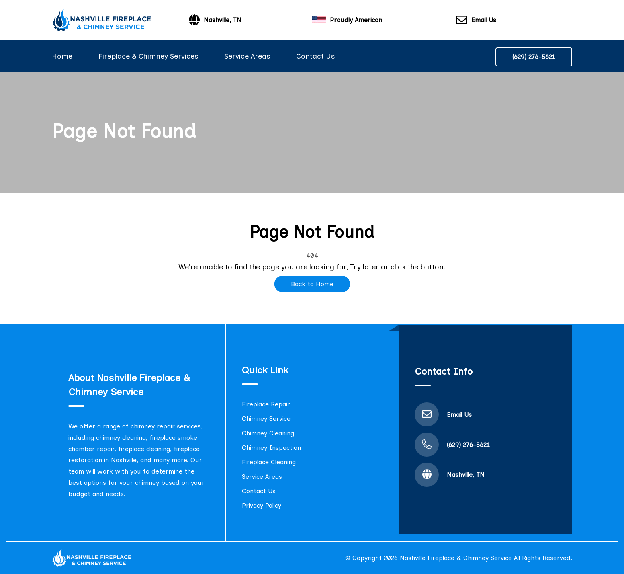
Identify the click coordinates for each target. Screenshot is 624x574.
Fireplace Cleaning (269, 462)
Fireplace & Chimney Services (148, 56)
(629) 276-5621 (533, 57)
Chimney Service (266, 418)
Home (62, 56)
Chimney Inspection (271, 447)
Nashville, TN (466, 474)
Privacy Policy (261, 505)
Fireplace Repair (266, 404)
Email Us (476, 20)
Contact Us (315, 56)
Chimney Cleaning (268, 433)
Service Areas (247, 56)
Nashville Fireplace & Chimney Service (456, 558)
